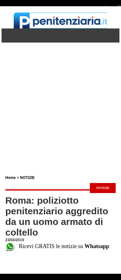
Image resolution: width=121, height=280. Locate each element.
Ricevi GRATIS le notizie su (57, 246)
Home (10, 178)
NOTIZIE (27, 178)
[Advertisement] (60, 103)
